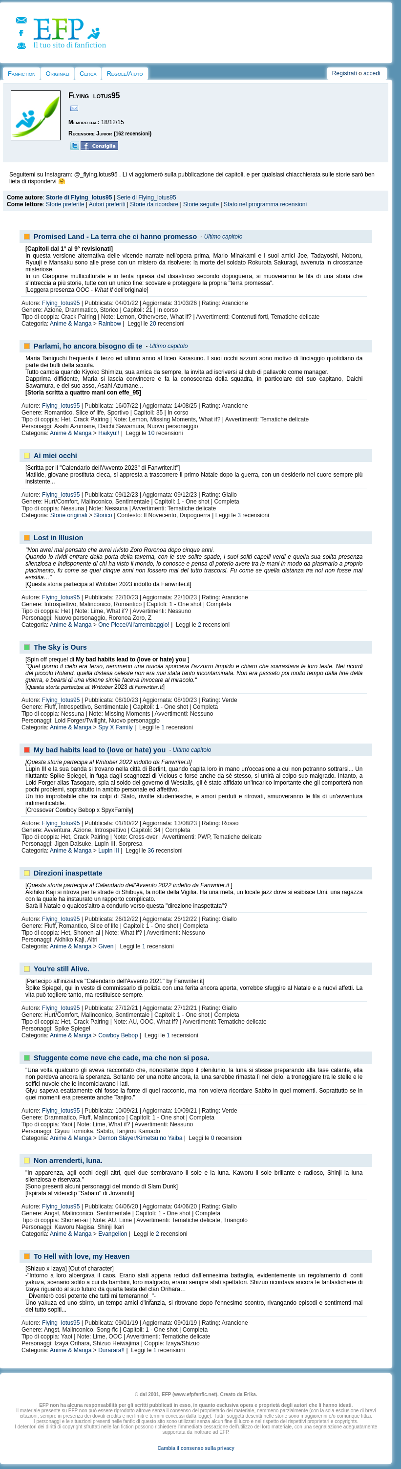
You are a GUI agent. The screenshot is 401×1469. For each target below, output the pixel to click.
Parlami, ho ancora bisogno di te (88, 346)
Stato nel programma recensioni (265, 204)
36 (151, 850)
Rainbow (109, 323)
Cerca (88, 73)
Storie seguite (201, 204)
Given (105, 946)
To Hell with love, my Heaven (81, 1256)
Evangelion (112, 1233)
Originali (57, 73)
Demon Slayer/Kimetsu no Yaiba (140, 1138)
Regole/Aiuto (124, 73)
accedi (371, 73)
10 (151, 433)
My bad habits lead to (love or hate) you (100, 750)
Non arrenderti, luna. (68, 1160)
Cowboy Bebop (118, 1035)
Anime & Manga (70, 323)
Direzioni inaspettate (68, 873)
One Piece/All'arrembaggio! (133, 624)
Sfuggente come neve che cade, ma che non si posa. (122, 1058)
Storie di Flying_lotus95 (79, 197)
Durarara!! (111, 1350)
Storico (103, 515)
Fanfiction (21, 73)
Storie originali (68, 515)
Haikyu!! (108, 433)
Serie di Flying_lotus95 (146, 197)
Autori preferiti (107, 204)
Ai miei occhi (55, 456)
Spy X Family (115, 727)
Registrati (344, 73)
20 (152, 323)
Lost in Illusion (59, 538)
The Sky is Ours (60, 647)
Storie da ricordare (154, 204)
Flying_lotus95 (61, 303)
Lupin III (108, 850)
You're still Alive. (61, 969)
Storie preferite (65, 204)
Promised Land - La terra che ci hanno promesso (115, 237)
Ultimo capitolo (223, 236)
